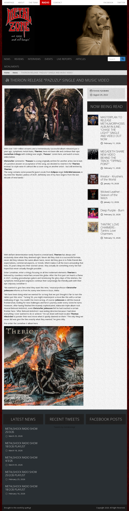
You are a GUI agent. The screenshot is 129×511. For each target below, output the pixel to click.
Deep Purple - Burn (112, 210)
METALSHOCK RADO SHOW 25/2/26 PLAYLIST (21, 473)
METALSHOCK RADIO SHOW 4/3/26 (21, 459)
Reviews (19, 59)
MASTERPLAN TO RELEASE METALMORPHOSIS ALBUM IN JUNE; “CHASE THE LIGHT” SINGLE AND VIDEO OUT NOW (113, 128)
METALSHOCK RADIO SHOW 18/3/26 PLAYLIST (21, 444)
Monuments (11, 66)
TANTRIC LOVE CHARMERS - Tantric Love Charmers (110, 229)
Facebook (108, 2)
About (21, 2)
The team (33, 2)
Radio (45, 2)
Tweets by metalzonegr (64, 427)
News (7, 59)
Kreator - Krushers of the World (112, 177)
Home (7, 72)
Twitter (121, 2)
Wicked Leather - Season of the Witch (111, 195)
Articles (81, 59)
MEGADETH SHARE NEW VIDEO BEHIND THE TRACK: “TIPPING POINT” (112, 157)
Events (49, 59)
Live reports (64, 59)
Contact (57, 2)
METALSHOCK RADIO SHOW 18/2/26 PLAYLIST (21, 488)
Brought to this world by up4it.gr (17, 507)
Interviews (34, 59)
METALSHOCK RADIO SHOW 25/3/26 (21, 430)
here (60, 154)
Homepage (9, 2)
